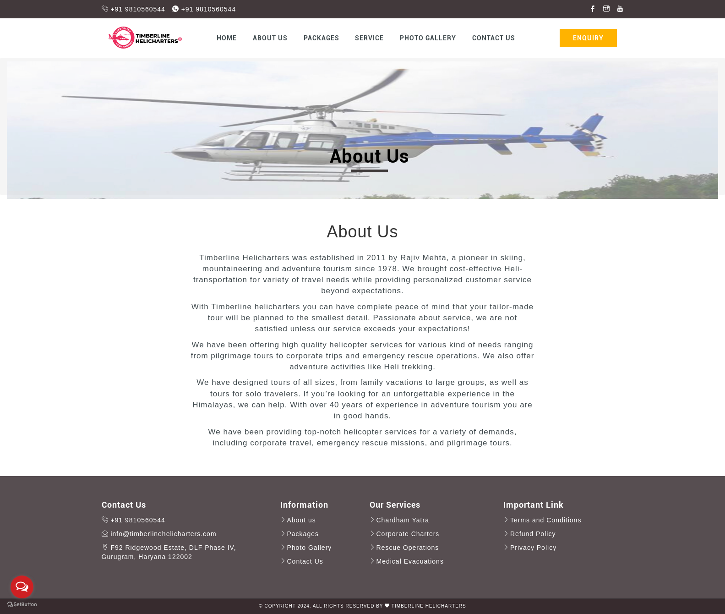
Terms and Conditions (545, 520)
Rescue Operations (407, 547)
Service (369, 38)
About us (270, 38)
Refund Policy (533, 533)
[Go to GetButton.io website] (22, 605)
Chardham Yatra (402, 520)
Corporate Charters (408, 533)
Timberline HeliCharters (429, 606)
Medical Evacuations (410, 561)
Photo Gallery (428, 38)
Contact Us (493, 38)
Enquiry (588, 38)
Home (227, 38)
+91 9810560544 (133, 9)
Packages (321, 38)
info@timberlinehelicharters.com (159, 533)
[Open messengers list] (22, 587)
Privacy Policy (533, 547)
